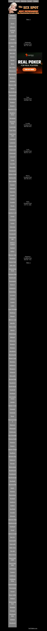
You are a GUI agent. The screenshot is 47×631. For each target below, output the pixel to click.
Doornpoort (12, 171)
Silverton (12, 516)
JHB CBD (12, 265)
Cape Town (12, 130)
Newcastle (12, 376)
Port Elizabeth (12, 435)
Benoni (12, 60)
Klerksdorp (12, 291)
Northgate (12, 393)
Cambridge (12, 127)
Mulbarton (12, 365)
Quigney (12, 446)
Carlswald (12, 139)
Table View (12, 547)
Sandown (12, 502)
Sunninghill (12, 540)
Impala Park (12, 262)
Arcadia (12, 39)
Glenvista (12, 227)
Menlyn (12, 330)
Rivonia (12, 463)
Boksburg (12, 81)
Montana (12, 348)
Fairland (12, 199)
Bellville (12, 57)
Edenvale (12, 188)
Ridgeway (12, 460)
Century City (12, 146)
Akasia (12, 23)
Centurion (12, 142)
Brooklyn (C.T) (12, 109)
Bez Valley (12, 67)
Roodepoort (12, 474)
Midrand (12, 337)
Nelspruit (12, 372)
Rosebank (12, 481)
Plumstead (12, 428)
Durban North (12, 174)
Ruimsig (12, 491)
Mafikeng (12, 312)
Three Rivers (12, 554)
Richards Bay (12, 456)
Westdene (12, 607)
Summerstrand (12, 533)
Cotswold (12, 156)
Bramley (12, 106)
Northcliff (12, 390)
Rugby (12, 488)
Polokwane (12, 432)
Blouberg (12, 78)
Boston (12, 88)
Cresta (12, 160)
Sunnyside (12, 544)
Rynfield (12, 498)
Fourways (12, 209)
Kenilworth (12, 277)
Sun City (12, 537)
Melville (12, 323)
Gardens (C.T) (12, 213)
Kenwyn (12, 284)
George (13, 216)
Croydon (12, 163)
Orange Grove (12, 405)
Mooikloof (12, 351)
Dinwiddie (12, 167)
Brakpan (12, 102)
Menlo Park (12, 326)
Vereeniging (12, 588)
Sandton (12, 505)
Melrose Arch (12, 319)
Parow (12, 416)
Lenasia (12, 302)
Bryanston (12, 118)
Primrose (12, 442)
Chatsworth (12, 149)
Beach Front (12, 50)
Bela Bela (12, 53)
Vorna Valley (12, 595)
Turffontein (12, 568)
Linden (12, 305)
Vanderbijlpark (12, 584)
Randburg (12, 453)
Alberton (12, 27)
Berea (12, 64)
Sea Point (12, 509)
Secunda (12, 512)
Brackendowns (12, 92)
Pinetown (12, 425)
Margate (12, 316)
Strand (12, 530)
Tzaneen (12, 572)
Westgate (12, 611)
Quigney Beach (12, 449)
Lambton (12, 298)
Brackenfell (12, 95)
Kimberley (12, 288)
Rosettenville (12, 484)
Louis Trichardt (12, 309)
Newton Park (12, 379)
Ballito (12, 46)
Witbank (12, 619)
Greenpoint (12, 234)
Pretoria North (12, 439)
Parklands (12, 412)
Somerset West (12, 519)
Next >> (28, 19)
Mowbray (12, 362)
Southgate (12, 526)
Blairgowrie (12, 71)
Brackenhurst (12, 99)
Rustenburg (12, 495)
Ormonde (12, 409)
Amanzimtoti (12, 35)
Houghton (12, 258)
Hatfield (12, 248)
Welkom (12, 598)
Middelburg (12, 334)
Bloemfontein (12, 74)
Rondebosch (12, 470)
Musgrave (12, 369)
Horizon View (12, 255)
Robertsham (12, 467)
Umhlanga (12, 575)
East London (12, 181)
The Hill (12, 551)
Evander (12, 195)
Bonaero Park (12, 85)
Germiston (12, 220)
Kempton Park (12, 274)
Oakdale (12, 402)
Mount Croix (12, 358)
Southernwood (12, 523)
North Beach (12, 386)
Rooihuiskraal (12, 477)
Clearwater (12, 153)
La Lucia (12, 295)
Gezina (12, 223)
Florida (12, 206)
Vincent (12, 591)
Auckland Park (12, 42)
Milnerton (12, 341)
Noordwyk (12, 383)
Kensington (12, 281)
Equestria (12, 192)
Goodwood (12, 230)
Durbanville (12, 178)
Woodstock (12, 623)
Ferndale (12, 202)
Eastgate (12, 185)
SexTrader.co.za (33, 628)
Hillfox (12, 251)
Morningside (12, 355)
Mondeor (12, 344)
